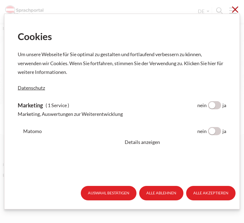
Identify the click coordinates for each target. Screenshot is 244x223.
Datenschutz (31, 88)
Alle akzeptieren (210, 193)
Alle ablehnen (161, 193)
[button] (175, 142)
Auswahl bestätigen (108, 193)
